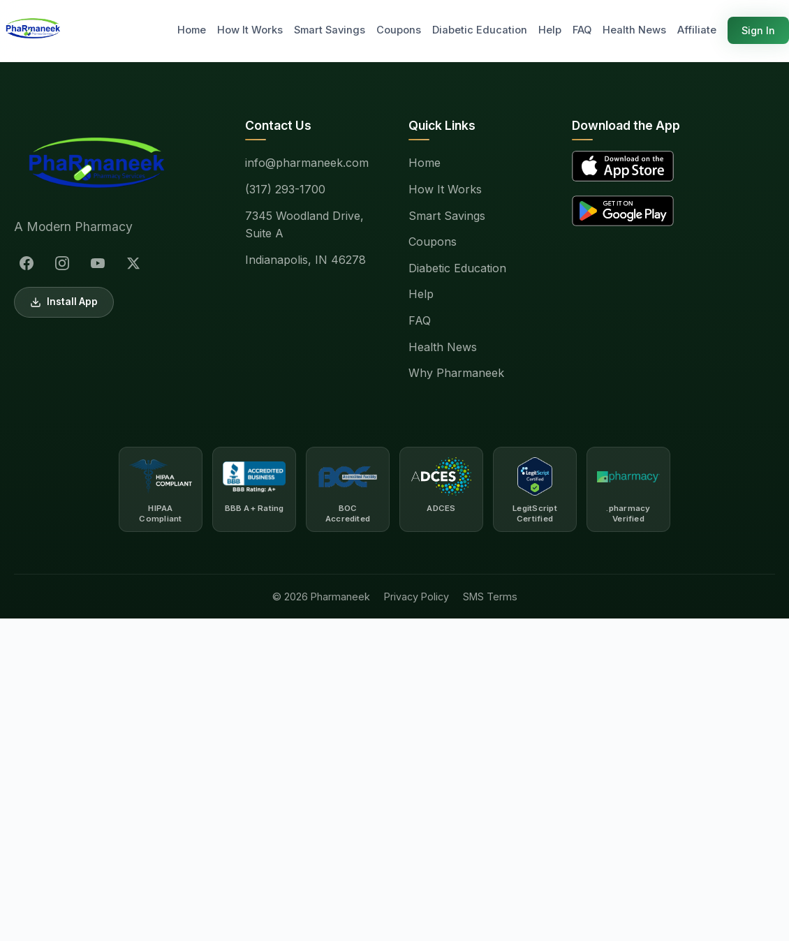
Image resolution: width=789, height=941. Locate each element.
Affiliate (696, 30)
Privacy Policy (416, 596)
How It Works (250, 30)
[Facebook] (26, 263)
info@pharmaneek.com (307, 163)
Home (191, 30)
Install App (64, 302)
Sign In (758, 30)
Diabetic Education (479, 30)
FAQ (582, 30)
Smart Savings (329, 30)
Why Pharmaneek (456, 373)
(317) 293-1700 (285, 189)
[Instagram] (62, 263)
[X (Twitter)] (133, 263)
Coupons (398, 30)
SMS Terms (490, 596)
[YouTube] (97, 263)
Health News (634, 30)
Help (549, 30)
